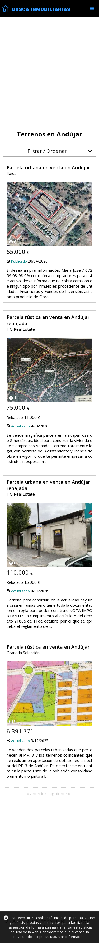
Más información (71, 936)
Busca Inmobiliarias (41, 9)
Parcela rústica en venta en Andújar (48, 647)
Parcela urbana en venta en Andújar (48, 167)
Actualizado (20, 426)
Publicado (19, 261)
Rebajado (15, 417)
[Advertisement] (49, 73)
